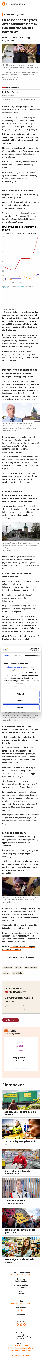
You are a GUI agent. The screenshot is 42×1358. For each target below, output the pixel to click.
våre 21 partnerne (14, 667)
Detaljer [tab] (17, 656)
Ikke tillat (21, 707)
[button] (33, 1035)
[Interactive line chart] (21, 256)
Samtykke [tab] (7, 656)
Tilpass (21, 700)
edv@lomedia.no (8, 95)
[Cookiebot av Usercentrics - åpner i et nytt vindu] (29, 649)
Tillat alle (21, 694)
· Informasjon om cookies (21, 1334)
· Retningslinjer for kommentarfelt (21, 1329)
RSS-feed (21, 1291)
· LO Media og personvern (21, 1337)
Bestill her (21, 1298)
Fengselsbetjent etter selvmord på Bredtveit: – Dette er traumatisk (20, 619)
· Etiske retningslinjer (21, 1327)
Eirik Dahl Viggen (10, 92)
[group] (21, 1035)
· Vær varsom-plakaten (24, 1354)
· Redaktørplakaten (23, 1352)
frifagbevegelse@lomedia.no (21, 1256)
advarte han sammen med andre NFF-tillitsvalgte (18, 456)
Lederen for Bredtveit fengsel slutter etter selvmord (18, 929)
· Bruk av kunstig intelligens (21, 1332)
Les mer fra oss (15, 989)
